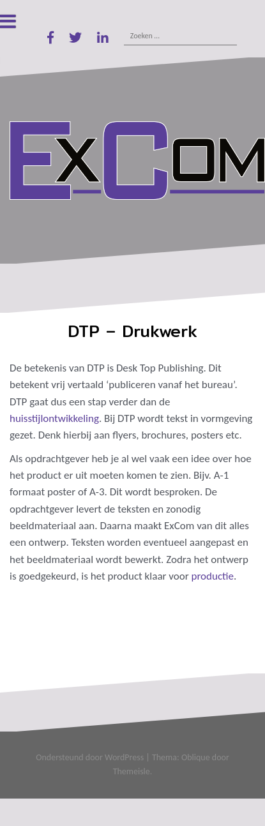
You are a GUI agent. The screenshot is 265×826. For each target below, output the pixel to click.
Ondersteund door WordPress (90, 757)
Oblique (195, 757)
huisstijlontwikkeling (54, 418)
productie (213, 576)
